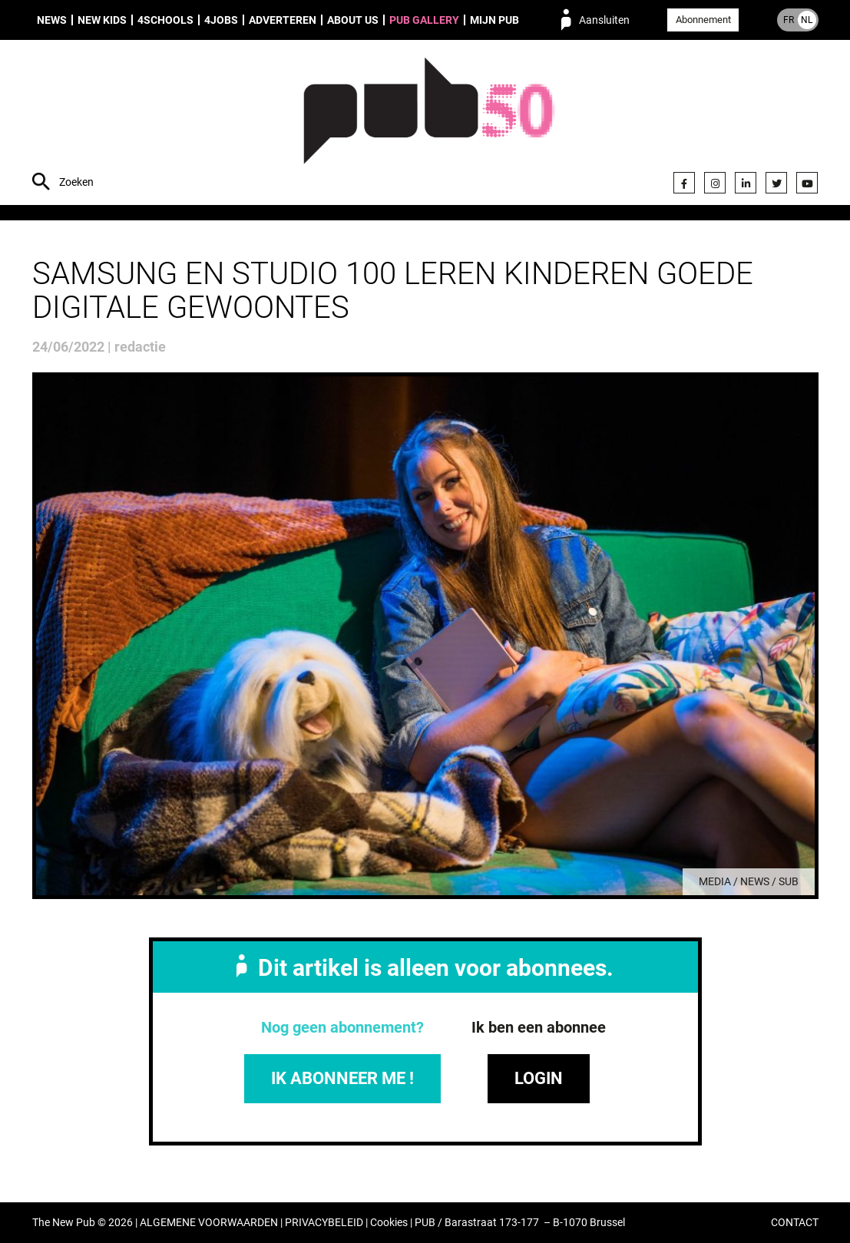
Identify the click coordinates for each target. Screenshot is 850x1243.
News (52, 20)
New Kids (102, 20)
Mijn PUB (494, 20)
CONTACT (795, 1222)
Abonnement (703, 19)
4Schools (165, 20)
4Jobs (221, 20)
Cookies (389, 1222)
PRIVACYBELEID (324, 1222)
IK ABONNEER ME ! (342, 1078)
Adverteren (282, 20)
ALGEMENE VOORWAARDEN (209, 1222)
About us (353, 20)
